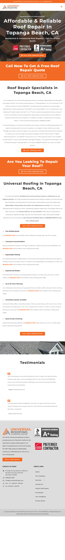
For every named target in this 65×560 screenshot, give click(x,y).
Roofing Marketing (33, 514)
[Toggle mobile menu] (61, 6)
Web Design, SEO (22, 514)
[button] (32, 231)
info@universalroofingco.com (14, 480)
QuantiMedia (44, 514)
